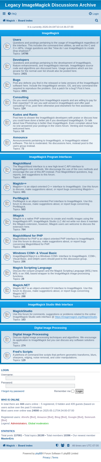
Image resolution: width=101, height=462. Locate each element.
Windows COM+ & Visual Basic (35, 253)
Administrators (19, 423)
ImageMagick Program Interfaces (50, 157)
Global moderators (38, 423)
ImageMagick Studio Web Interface (50, 304)
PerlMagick (21, 198)
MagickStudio (22, 311)
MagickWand (22, 163)
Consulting (21, 97)
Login (5, 370)
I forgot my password (12, 391)
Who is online (10, 399)
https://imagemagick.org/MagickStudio (76, 316)
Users (17, 39)
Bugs (16, 80)
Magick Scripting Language (32, 267)
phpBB (38, 453)
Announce (20, 137)
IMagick (18, 215)
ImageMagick (50, 33)
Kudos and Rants (25, 114)
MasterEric (7, 438)
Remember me (64, 391)
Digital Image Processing (50, 327)
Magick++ (19, 183)
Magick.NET (21, 285)
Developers (21, 59)
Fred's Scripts (23, 351)
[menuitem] (12, 13)
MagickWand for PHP (28, 235)
